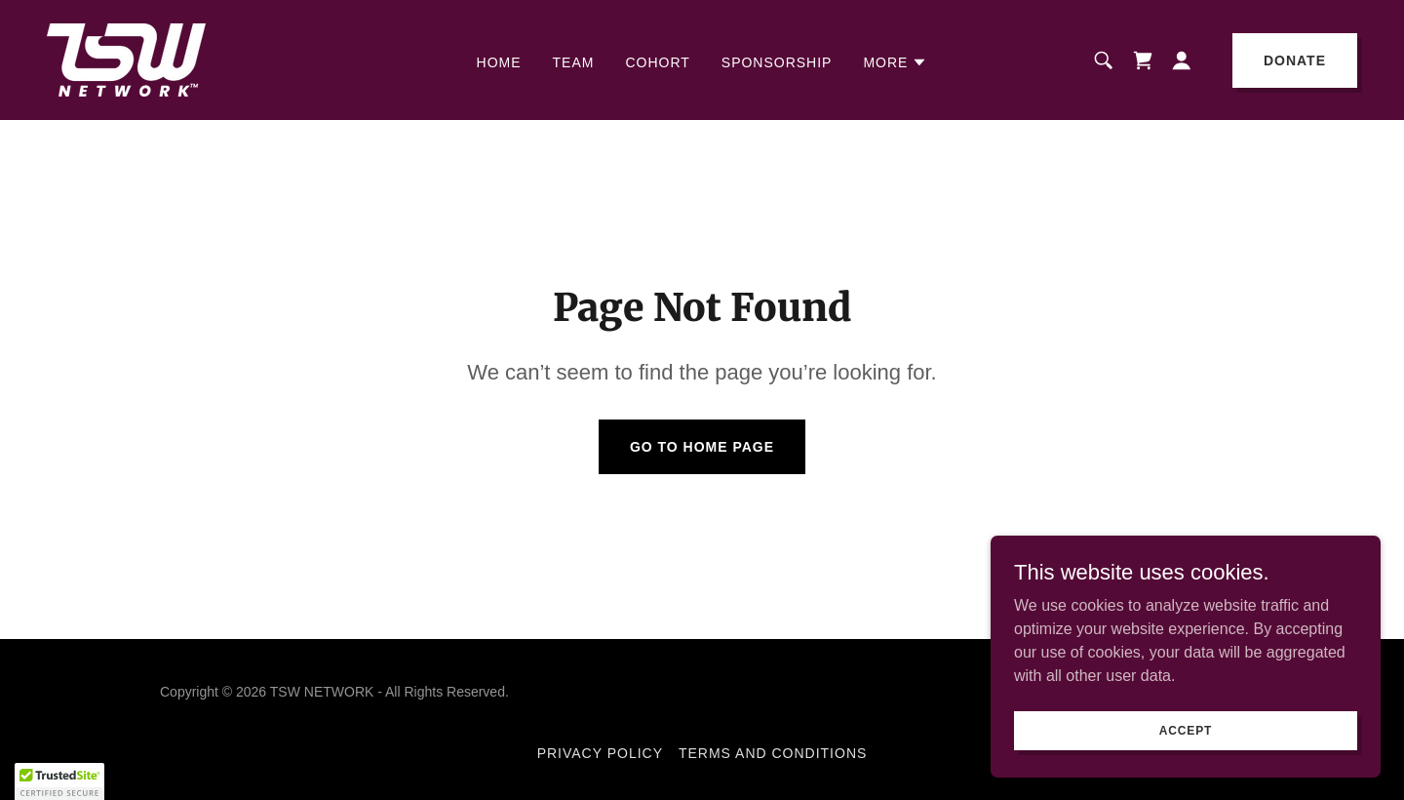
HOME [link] (499, 62)
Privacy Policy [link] (600, 753)
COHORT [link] (657, 62)
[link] (126, 59)
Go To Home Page (702, 447)
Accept (1185, 743)
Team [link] (574, 62)
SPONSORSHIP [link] (777, 62)
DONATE (1295, 60)
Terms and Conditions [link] (773, 753)
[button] (895, 62)
